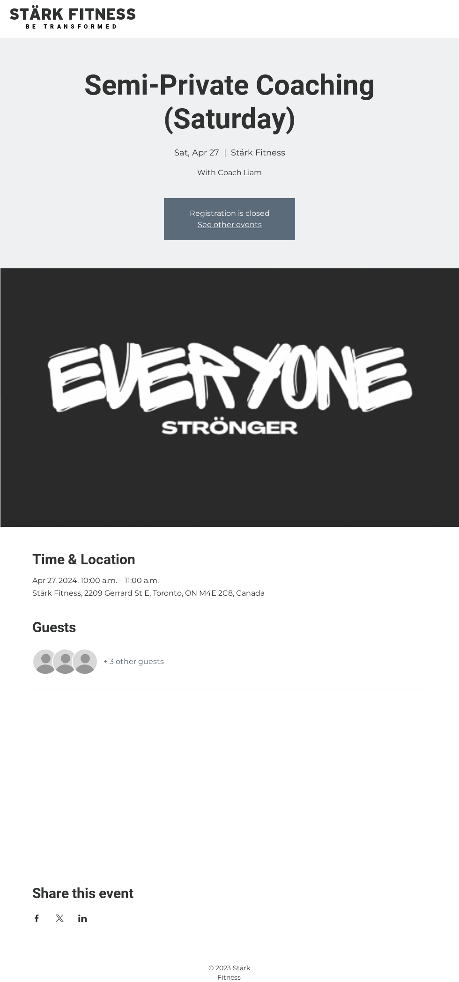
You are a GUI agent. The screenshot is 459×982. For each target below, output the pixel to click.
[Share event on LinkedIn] (82, 918)
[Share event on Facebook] (36, 918)
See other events (230, 224)
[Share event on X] (59, 918)
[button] (72, 14)
